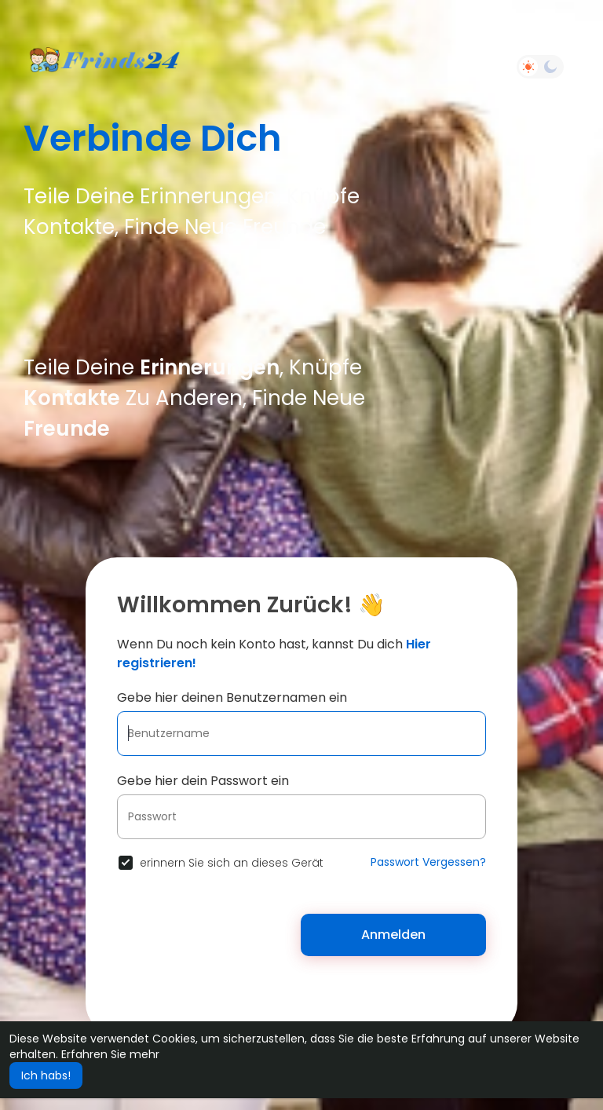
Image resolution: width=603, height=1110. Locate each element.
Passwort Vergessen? (428, 862)
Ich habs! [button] (46, 1075)
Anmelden (393, 935)
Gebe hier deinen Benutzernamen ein (232, 697)
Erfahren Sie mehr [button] (110, 1054)
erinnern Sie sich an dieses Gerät (231, 863)
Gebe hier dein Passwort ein (203, 781)
